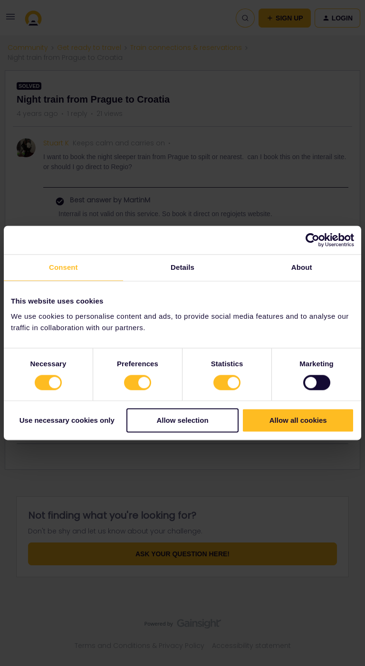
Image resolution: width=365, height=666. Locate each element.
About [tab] (301, 267)
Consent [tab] (63, 267)
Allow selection (182, 421)
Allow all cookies (298, 421)
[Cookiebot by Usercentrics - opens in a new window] (312, 240)
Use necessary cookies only (67, 421)
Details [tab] (182, 267)
